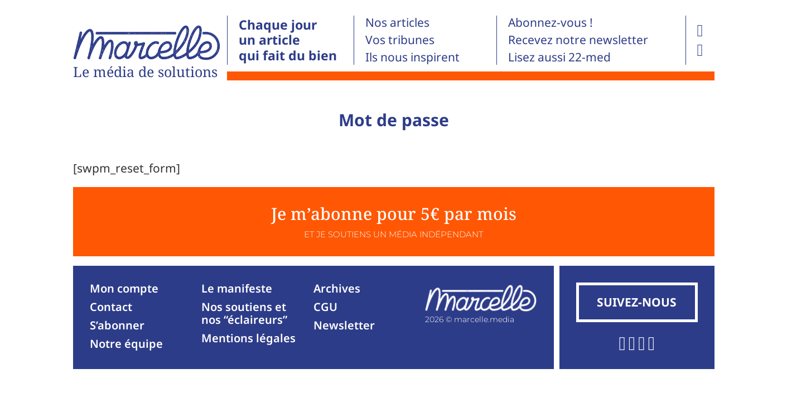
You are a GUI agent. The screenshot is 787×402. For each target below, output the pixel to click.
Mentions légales (248, 338)
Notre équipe (126, 343)
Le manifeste (236, 288)
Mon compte (124, 288)
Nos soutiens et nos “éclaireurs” (244, 313)
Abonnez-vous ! (550, 22)
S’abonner (117, 325)
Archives (336, 288)
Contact (111, 306)
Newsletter (344, 325)
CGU (325, 306)
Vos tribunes (399, 39)
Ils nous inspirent (412, 57)
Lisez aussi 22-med (559, 57)
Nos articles (397, 22)
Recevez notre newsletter (578, 39)
